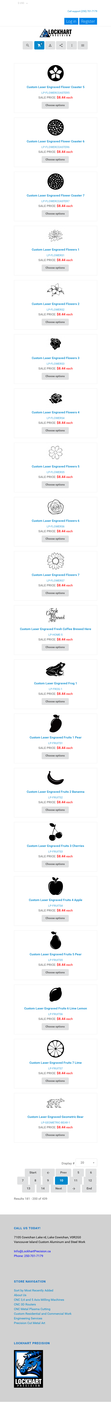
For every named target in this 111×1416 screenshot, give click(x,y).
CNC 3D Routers (25, 1304)
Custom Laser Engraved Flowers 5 (55, 466)
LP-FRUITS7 (55, 1068)
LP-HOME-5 (55, 634)
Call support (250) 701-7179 (82, 11)
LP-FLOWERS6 (56, 526)
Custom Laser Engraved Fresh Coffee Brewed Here (55, 629)
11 (75, 1180)
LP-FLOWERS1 (56, 255)
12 (90, 1180)
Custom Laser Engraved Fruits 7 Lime (55, 1063)
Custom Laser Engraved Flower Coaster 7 (55, 195)
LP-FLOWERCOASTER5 (55, 92)
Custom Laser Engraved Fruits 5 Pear (56, 954)
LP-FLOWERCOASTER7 (55, 201)
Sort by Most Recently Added (33, 1290)
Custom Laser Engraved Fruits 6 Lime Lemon (55, 1008)
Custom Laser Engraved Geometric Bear (55, 1117)
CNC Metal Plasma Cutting (32, 1309)
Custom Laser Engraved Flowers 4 (55, 412)
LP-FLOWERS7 (56, 580)
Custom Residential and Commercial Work (42, 1314)
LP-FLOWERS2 (56, 309)
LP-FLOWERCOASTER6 (55, 147)
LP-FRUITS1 (55, 743)
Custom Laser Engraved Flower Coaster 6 (55, 141)
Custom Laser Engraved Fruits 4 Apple (55, 900)
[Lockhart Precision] (55, 32)
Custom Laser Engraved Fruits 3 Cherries (55, 846)
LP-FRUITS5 (55, 960)
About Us (20, 1295)
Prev (63, 1172)
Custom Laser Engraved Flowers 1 (55, 249)
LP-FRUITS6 (55, 1014)
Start (32, 1172)
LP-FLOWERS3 (56, 363)
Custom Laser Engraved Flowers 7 (55, 575)
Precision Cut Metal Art (29, 1323)
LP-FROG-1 (55, 689)
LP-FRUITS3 (55, 851)
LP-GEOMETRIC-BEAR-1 (55, 1122)
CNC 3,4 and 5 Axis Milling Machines (39, 1300)
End (89, 1188)
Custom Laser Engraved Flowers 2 (55, 304)
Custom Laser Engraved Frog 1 (55, 683)
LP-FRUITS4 (55, 905)
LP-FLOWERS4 (56, 418)
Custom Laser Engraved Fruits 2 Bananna (55, 792)
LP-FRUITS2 (55, 797)
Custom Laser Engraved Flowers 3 (55, 358)
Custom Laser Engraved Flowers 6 (55, 521)
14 (43, 1188)
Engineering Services (28, 1318)
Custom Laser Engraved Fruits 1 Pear (56, 737)
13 (28, 1188)
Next (58, 1188)
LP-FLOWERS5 (56, 472)
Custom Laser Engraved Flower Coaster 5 (55, 87)
